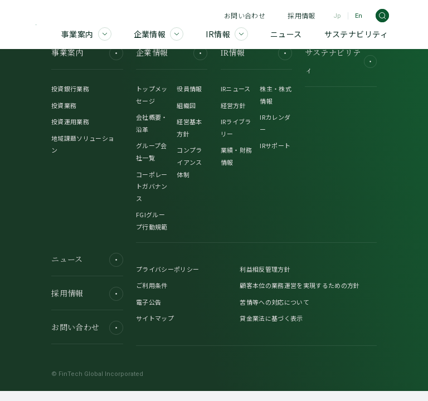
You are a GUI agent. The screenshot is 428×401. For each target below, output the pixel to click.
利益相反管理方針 (265, 269)
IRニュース (236, 88)
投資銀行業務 (70, 88)
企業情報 (171, 53)
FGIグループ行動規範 (152, 220)
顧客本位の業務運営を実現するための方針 (299, 285)
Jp (337, 15)
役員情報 (189, 88)
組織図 (186, 105)
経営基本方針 (189, 127)
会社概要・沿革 (152, 123)
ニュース (87, 260)
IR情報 (256, 53)
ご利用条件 (152, 285)
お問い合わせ (244, 15)
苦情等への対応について (274, 301)
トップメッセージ (152, 94)
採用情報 (301, 15)
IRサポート (275, 145)
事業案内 (87, 53)
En (358, 15)
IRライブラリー (236, 127)
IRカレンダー (275, 123)
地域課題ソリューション (82, 144)
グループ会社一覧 (151, 151)
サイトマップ (155, 318)
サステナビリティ (340, 62)
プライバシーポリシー (167, 269)
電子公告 (148, 301)
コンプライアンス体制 (189, 161)
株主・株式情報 (275, 94)
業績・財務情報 (236, 156)
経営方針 (233, 105)
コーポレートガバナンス (152, 186)
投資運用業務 (70, 121)
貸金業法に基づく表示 (271, 318)
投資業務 (63, 105)
